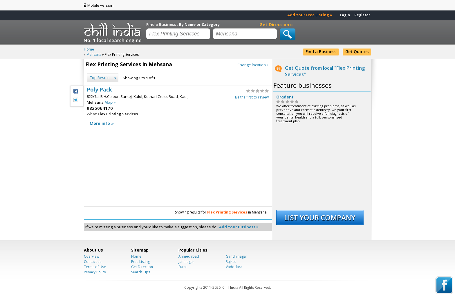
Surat (182, 266)
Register (362, 14)
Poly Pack (178, 107)
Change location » (252, 64)
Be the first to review (252, 97)
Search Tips (140, 272)
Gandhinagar (236, 256)
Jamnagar (186, 261)
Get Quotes (357, 51)
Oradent (285, 97)
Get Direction (142, 266)
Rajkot (231, 261)
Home (136, 256)
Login (345, 14)
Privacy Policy (95, 272)
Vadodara (234, 266)
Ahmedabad (188, 256)
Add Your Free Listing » (309, 14)
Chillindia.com (113, 32)
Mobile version (100, 5)
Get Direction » (276, 24)
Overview (91, 256)
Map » (110, 102)
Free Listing (140, 261)
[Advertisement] (130, 167)
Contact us (92, 261)
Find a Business (321, 51)
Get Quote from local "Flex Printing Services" (325, 71)
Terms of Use (95, 266)
